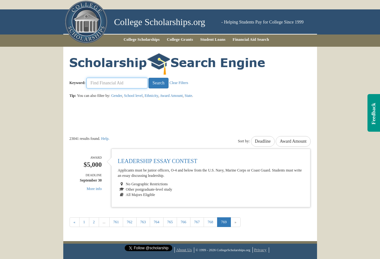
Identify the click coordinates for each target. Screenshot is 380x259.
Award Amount (171, 95)
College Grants (180, 39)
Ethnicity (151, 95)
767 (197, 222)
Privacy (260, 249)
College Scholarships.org (159, 22)
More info (94, 189)
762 (130, 222)
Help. (105, 138)
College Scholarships (141, 39)
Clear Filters (178, 83)
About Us (184, 249)
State (188, 95)
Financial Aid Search (251, 39)
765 (170, 222)
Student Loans (213, 39)
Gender (116, 95)
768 (210, 222)
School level (133, 95)
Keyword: (78, 83)
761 (116, 222)
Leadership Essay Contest (157, 161)
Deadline (263, 141)
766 (183, 222)
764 (156, 222)
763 (143, 222)
